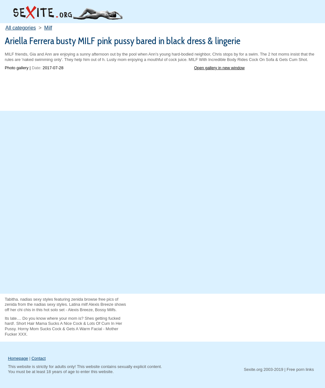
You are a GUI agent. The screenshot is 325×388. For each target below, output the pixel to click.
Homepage (18, 358)
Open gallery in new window (219, 67)
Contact (38, 358)
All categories (20, 27)
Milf (48, 27)
